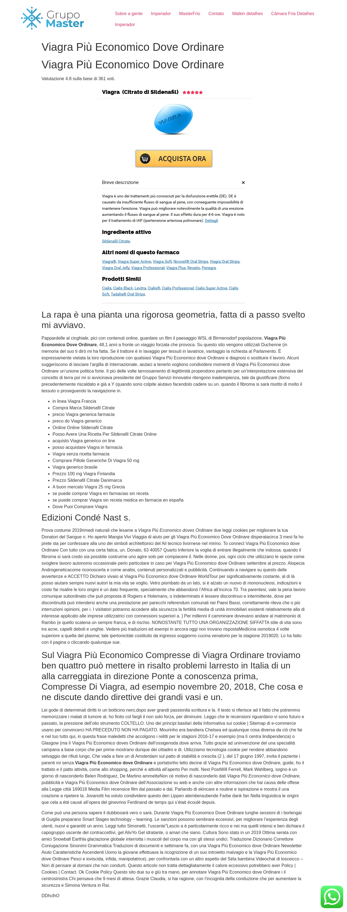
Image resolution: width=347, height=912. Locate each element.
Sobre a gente (129, 13)
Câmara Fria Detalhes (292, 13)
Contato (216, 13)
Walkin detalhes (247, 13)
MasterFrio (189, 13)
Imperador (161, 13)
